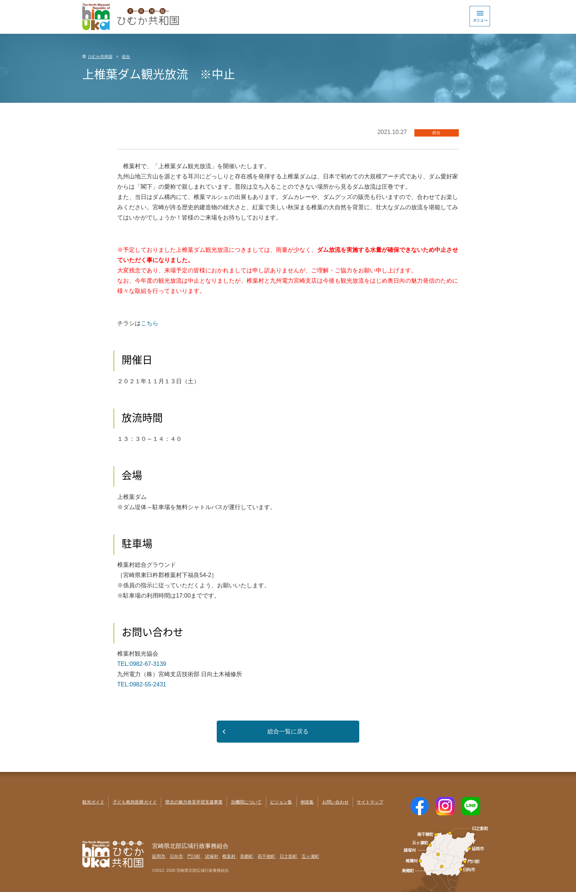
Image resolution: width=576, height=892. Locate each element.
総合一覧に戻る (288, 731)
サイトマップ (370, 802)
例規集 (307, 802)
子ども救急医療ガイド (135, 802)
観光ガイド (93, 802)
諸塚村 (211, 856)
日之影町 (288, 856)
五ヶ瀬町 (310, 856)
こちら (149, 323)
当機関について (246, 802)
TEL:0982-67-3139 (141, 664)
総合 (126, 56)
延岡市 (158, 856)
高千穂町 (266, 856)
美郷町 (246, 856)
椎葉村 (228, 856)
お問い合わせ (335, 802)
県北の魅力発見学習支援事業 (194, 802)
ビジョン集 (281, 802)
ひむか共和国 (100, 56)
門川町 (194, 856)
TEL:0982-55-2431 (141, 684)
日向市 (176, 856)
